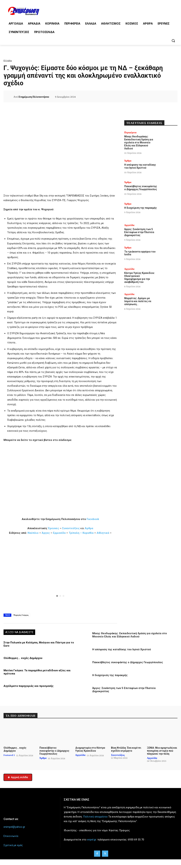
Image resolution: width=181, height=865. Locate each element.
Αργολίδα (129, 225)
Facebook (93, 519)
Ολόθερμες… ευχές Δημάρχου (23, 658)
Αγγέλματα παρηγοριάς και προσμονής (29, 686)
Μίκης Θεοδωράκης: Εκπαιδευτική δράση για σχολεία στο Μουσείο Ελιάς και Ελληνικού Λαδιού (129, 635)
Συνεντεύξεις (71, 528)
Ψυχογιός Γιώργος (21, 615)
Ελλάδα (8, 60)
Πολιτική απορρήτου (95, 816)
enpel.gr (91, 839)
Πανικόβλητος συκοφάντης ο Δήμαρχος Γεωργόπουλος (127, 662)
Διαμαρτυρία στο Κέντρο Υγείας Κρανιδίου (90, 749)
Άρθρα (89, 528)
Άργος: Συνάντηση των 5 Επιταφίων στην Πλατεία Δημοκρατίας (139, 232)
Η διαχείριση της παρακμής (110, 675)
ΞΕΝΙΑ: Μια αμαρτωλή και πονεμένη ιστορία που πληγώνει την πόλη (162, 750)
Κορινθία (88, 532)
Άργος (46, 532)
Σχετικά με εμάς (13, 845)
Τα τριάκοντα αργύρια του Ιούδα (140, 253)
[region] (60, 573)
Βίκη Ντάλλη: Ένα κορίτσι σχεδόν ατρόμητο (126, 749)
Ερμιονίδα (59, 532)
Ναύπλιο (33, 532)
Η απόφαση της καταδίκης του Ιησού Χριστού (121, 649)
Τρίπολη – (75, 532)
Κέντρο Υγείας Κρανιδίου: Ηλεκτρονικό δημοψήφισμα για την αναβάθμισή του (139, 277)
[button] (173, 40)
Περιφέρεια (130, 132)
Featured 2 (9, 755)
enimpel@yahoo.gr (14, 826)
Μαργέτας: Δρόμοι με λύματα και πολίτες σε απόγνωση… (137, 301)
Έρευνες (54, 528)
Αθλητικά (103, 532)
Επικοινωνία (11, 836)
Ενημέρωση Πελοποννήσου (34, 96)
